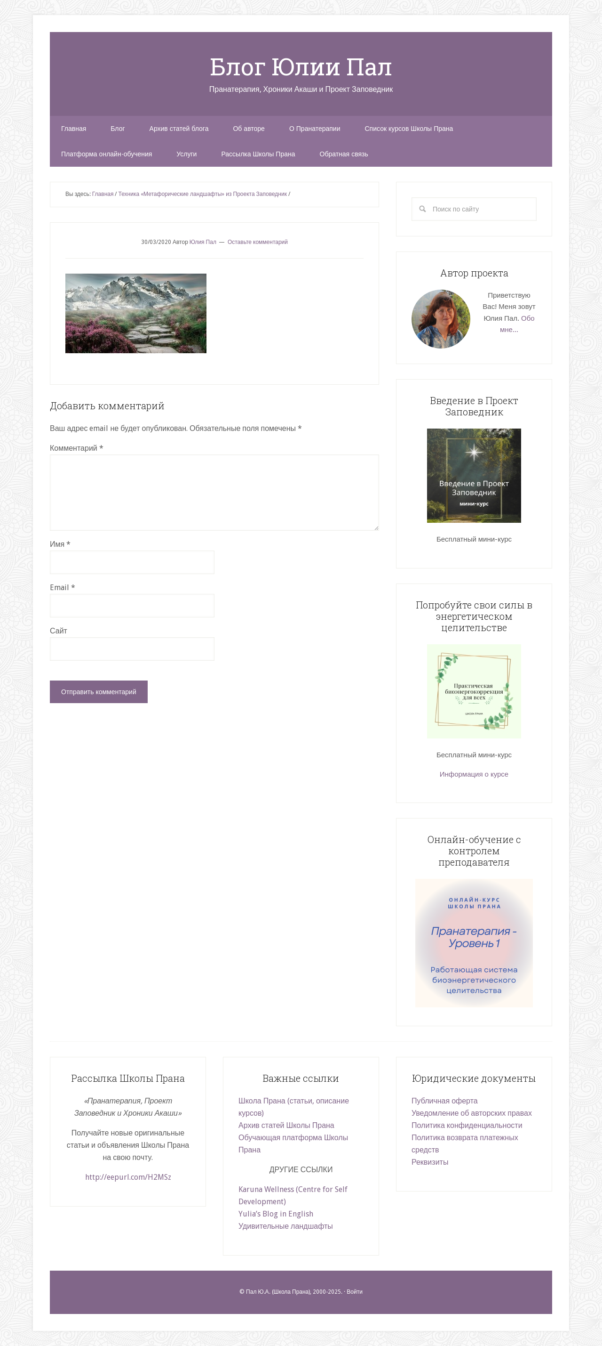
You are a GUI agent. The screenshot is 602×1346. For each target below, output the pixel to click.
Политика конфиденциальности (467, 1125)
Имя (60, 544)
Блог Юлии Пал (301, 66)
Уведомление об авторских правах (472, 1113)
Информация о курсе (474, 774)
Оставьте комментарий (258, 242)
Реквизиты (430, 1162)
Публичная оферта (445, 1100)
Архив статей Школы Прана (286, 1125)
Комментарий (76, 448)
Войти (355, 1292)
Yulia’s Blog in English (275, 1213)
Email (62, 587)
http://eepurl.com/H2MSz (128, 1177)
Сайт (58, 630)
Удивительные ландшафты (285, 1226)
